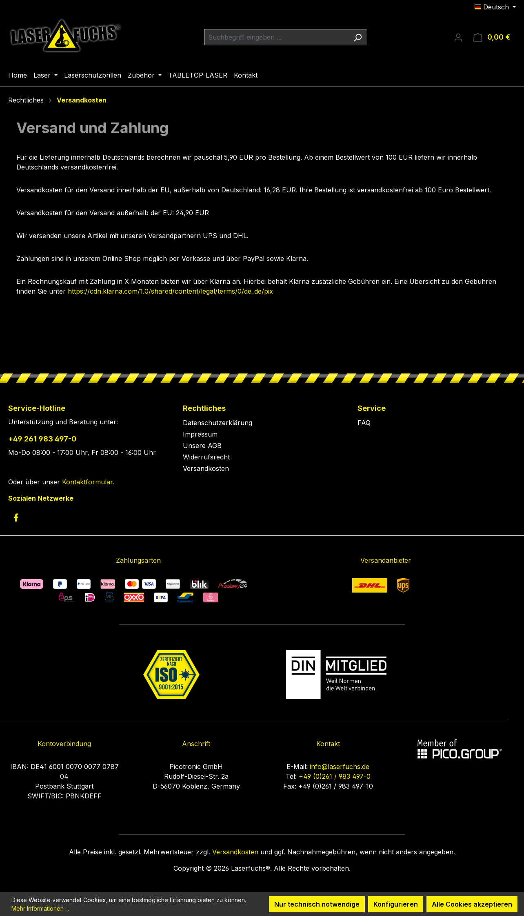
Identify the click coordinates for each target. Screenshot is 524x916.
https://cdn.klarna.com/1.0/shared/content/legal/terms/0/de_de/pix (170, 291)
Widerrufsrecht (206, 457)
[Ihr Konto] (458, 37)
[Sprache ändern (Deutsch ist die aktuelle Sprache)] (495, 7)
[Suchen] (357, 37)
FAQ (364, 423)
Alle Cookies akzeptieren (472, 904)
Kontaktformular (87, 482)
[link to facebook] (16, 517)
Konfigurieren (395, 904)
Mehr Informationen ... (40, 908)
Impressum (200, 434)
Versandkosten (206, 468)
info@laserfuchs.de (339, 766)
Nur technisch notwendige (317, 904)
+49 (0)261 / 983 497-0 (335, 776)
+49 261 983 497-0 (42, 439)
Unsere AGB (202, 445)
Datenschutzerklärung (217, 423)
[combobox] (276, 37)
